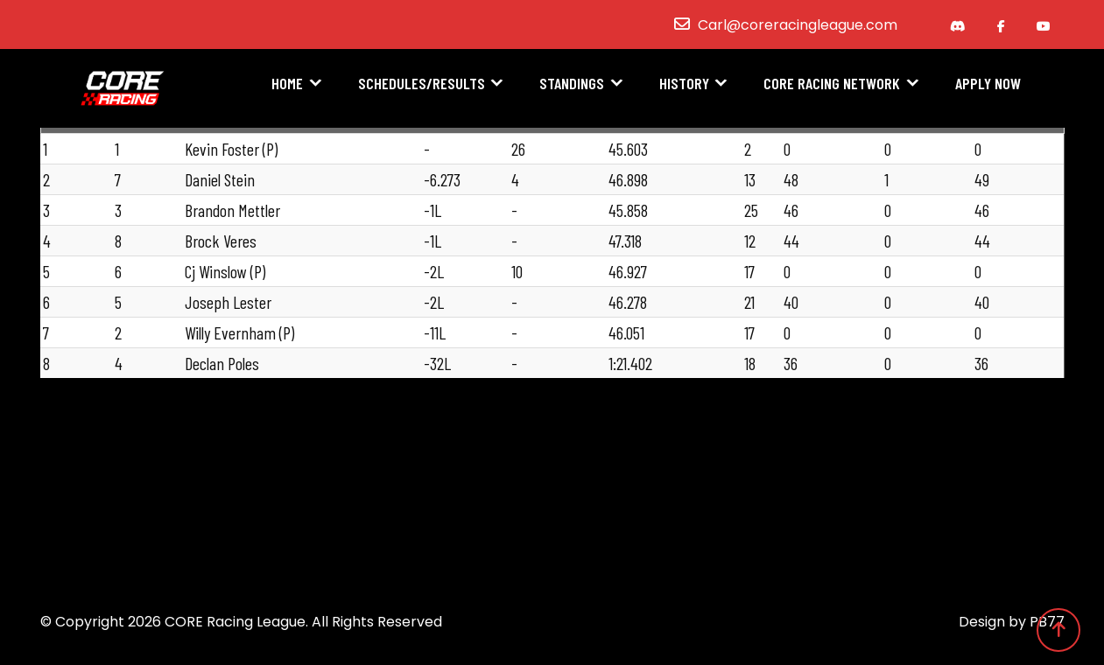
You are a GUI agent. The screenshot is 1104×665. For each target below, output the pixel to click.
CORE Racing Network (831, 84)
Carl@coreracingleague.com (797, 25)
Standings (571, 84)
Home (287, 84)
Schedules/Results (421, 84)
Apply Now (988, 84)
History (684, 84)
